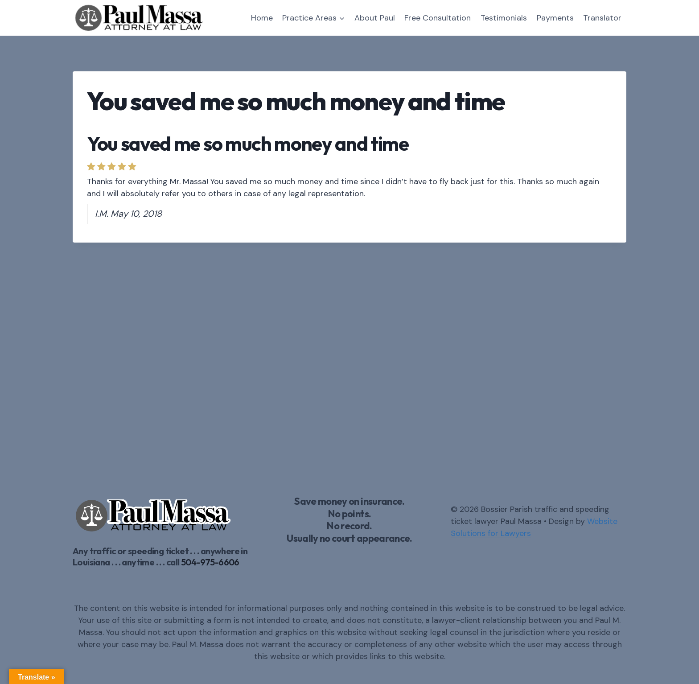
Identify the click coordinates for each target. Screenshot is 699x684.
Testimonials (504, 17)
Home (262, 17)
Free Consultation (437, 17)
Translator (602, 17)
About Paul (374, 17)
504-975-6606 (210, 562)
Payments (555, 17)
